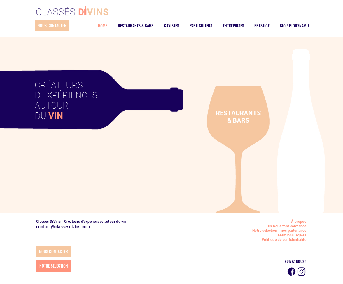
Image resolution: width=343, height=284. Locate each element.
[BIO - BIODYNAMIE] (248, 139)
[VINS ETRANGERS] (236, 139)
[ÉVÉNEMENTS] (203, 139)
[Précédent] (201, 115)
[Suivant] (275, 115)
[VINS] (216, 139)
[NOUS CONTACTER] (52, 25)
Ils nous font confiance (287, 226)
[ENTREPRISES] (197, 139)
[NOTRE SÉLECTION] (53, 266)
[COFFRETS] (287, 139)
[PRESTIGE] (210, 139)
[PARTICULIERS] (191, 139)
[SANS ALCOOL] (300, 139)
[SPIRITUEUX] (229, 139)
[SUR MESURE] (293, 139)
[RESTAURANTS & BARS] (177, 139)
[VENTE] (280, 139)
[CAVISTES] (184, 139)
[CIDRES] (242, 139)
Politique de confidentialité (284, 240)
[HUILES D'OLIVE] (261, 139)
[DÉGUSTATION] (268, 139)
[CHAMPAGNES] (223, 139)
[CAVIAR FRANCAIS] (255, 139)
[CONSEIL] (274, 139)
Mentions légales (292, 235)
